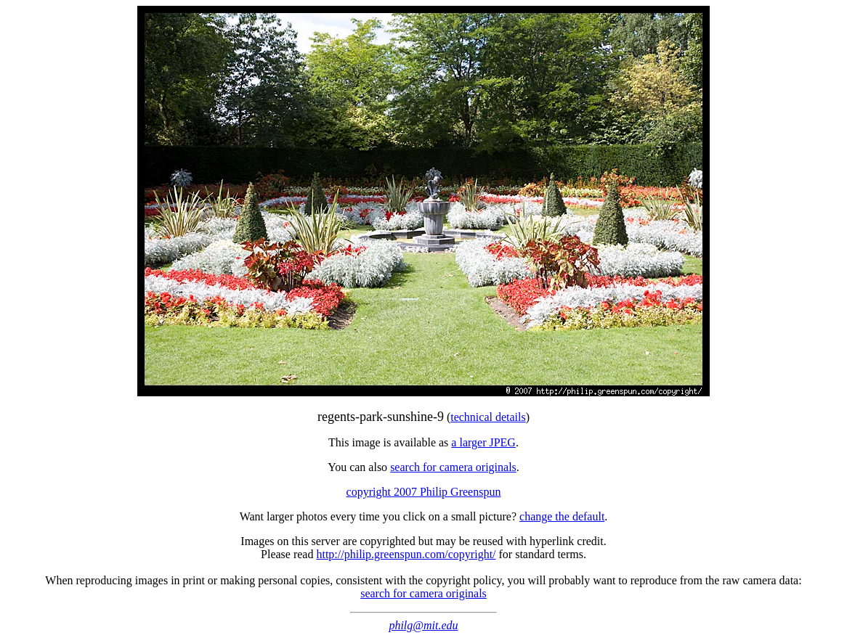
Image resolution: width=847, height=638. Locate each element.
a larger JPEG (483, 442)
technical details (488, 417)
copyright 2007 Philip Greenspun (423, 492)
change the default (561, 516)
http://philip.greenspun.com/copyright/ (405, 554)
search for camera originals (453, 467)
